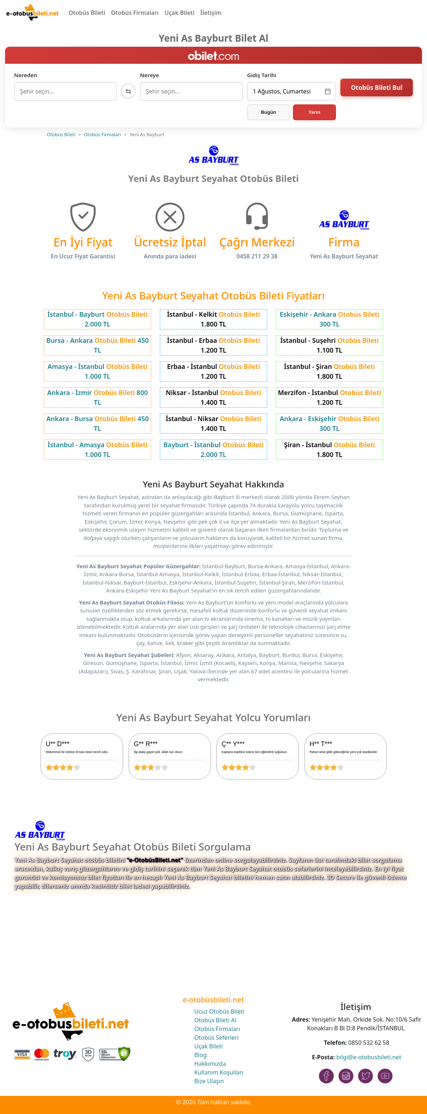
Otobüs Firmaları (134, 13)
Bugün (268, 112)
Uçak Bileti (180, 13)
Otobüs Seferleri (216, 1038)
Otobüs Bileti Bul (376, 90)
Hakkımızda (210, 1064)
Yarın (314, 112)
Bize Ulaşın (209, 1081)
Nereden (25, 75)
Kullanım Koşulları (218, 1072)
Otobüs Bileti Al (215, 1020)
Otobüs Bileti (87, 13)
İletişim (211, 13)
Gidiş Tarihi (262, 75)
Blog (200, 1055)
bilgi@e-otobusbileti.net (368, 1057)
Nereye (149, 75)
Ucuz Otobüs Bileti (219, 1011)
